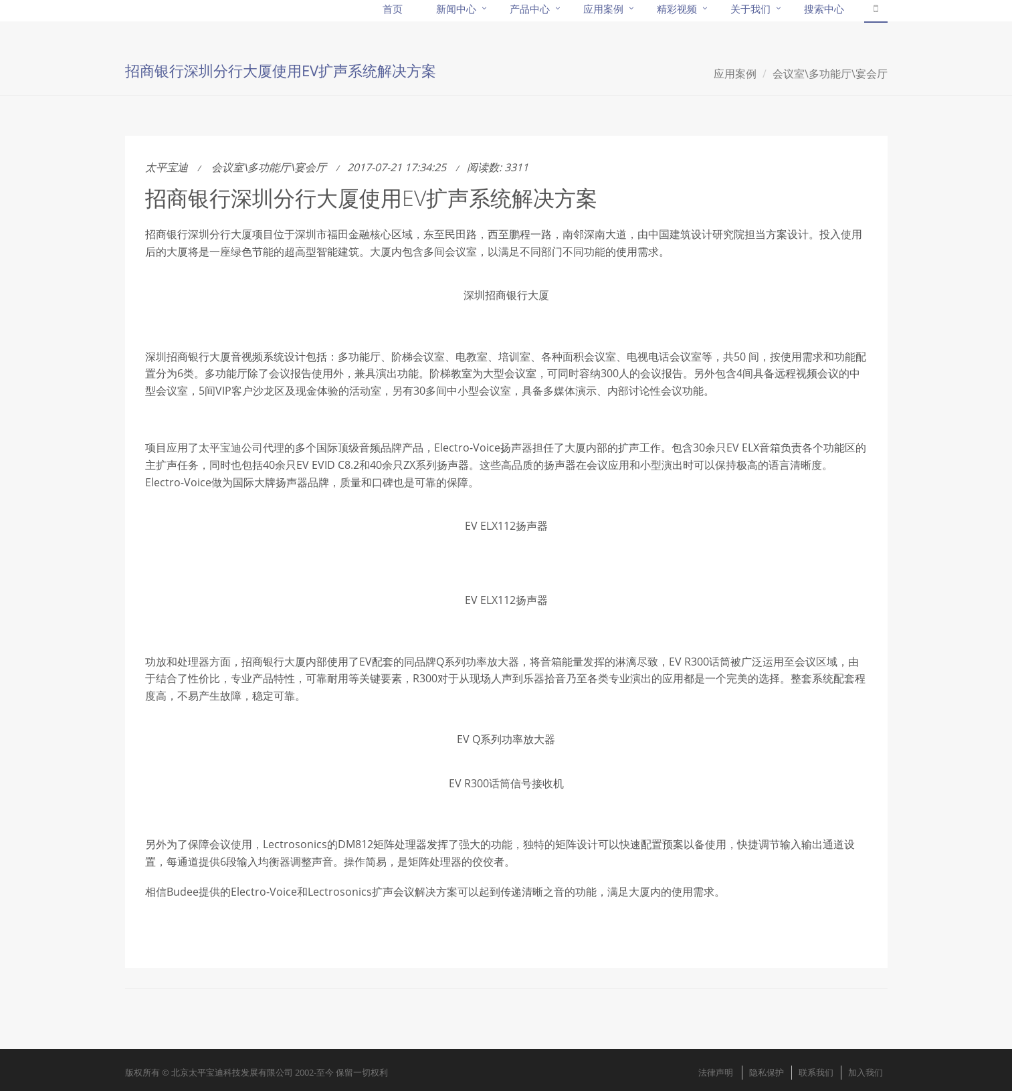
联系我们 (816, 1072)
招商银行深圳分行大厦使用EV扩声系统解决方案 (371, 197)
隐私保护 (766, 1072)
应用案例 (735, 73)
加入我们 (865, 1072)
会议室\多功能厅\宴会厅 (830, 73)
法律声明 (715, 1072)
